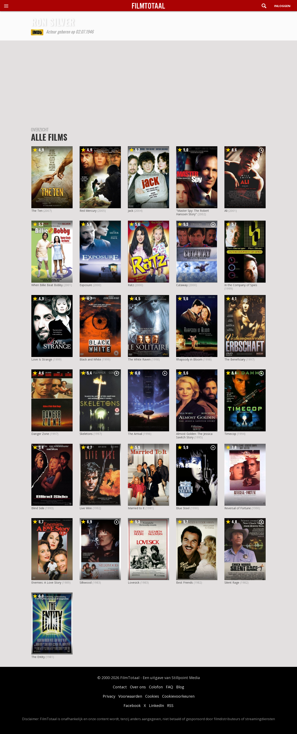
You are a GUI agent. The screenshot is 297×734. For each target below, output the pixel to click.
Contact (120, 686)
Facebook (132, 705)
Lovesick (133, 582)
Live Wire (86, 508)
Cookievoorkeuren (178, 696)
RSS (170, 705)
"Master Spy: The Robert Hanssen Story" (192, 212)
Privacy (109, 696)
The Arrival (135, 434)
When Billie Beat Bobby (47, 285)
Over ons (138, 686)
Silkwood (86, 582)
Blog (180, 686)
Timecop (230, 434)
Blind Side (37, 508)
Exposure (86, 285)
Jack (130, 211)
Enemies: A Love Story (46, 582)
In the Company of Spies (240, 285)
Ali (225, 211)
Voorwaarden (130, 696)
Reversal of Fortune (237, 508)
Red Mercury (88, 211)
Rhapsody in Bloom (189, 359)
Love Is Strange (41, 359)
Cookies (152, 696)
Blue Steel (183, 508)
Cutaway (182, 285)
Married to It (136, 508)
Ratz (131, 285)
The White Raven (139, 359)
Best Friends (184, 582)
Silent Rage (231, 582)
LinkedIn (156, 705)
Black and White (90, 359)
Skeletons (86, 434)
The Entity (38, 657)
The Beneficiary (234, 359)
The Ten (36, 211)
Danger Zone (40, 434)
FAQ (169, 686)
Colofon (156, 686)
